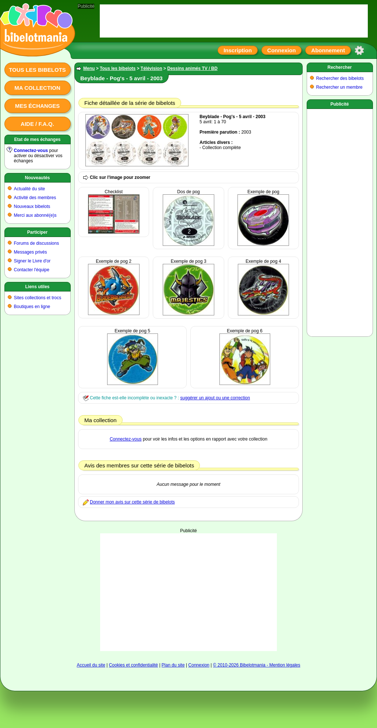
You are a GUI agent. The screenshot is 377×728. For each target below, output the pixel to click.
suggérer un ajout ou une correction (215, 397)
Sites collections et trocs (37, 297)
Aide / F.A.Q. (37, 124)
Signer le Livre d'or (32, 261)
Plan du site (173, 665)
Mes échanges (37, 106)
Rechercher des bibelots (340, 78)
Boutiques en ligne (32, 306)
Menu (89, 68)
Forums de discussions (36, 243)
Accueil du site (91, 665)
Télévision (151, 68)
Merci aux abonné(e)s (35, 215)
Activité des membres (35, 197)
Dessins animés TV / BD (192, 68)
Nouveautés (37, 177)
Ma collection (37, 88)
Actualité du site (29, 188)
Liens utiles (37, 286)
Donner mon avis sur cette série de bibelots (132, 502)
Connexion (281, 50)
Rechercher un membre (339, 87)
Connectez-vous (31, 150)
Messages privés (30, 252)
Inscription (237, 50)
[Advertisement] (189, 584)
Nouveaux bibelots (32, 206)
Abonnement (328, 50)
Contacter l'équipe (31, 269)
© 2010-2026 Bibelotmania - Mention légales (256, 665)
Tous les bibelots (37, 70)
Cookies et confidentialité (133, 665)
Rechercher (339, 67)
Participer (37, 232)
